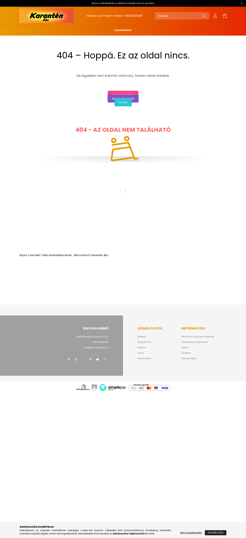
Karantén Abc (99, 255)
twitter (83, 359)
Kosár (141, 353)
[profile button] (215, 15)
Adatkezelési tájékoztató (194, 342)
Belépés (142, 336)
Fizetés (185, 347)
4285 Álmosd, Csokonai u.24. (92, 336)
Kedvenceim (144, 358)
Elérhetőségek (188, 358)
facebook (68, 359)
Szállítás (186, 353)
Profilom (142, 347)
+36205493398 (132, 16)
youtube (97, 359)
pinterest (90, 359)
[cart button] (224, 15)
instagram (75, 359)
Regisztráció (144, 342)
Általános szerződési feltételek (197, 336)
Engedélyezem (215, 532)
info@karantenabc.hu (96, 347)
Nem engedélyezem (191, 532)
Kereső (123, 102)
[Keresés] (182, 15)
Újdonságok (123, 30)
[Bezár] (241, 3)
